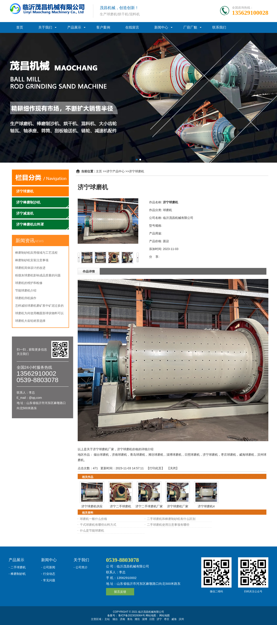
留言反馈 (120, 591)
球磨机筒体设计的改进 (30, 267)
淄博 (144, 619)
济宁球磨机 (136, 171)
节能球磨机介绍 (25, 290)
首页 (19, 27)
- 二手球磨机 (17, 567)
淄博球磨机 (174, 454)
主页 (99, 171)
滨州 (181, 619)
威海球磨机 (246, 454)
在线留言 (132, 27)
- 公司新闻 (48, 567)
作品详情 (89, 271)
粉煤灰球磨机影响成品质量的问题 (38, 275)
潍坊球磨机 (155, 454)
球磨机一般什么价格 (93, 519)
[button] (137, 159)
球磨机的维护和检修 (28, 283)
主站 (107, 619)
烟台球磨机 (101, 454)
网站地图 (164, 615)
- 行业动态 (48, 573)
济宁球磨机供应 (92, 506)
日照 (152, 619)
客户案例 (103, 27)
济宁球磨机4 (206, 506)
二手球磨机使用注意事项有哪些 (168, 524)
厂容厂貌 (190, 27)
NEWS (39, 241)
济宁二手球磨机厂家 (149, 506)
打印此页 (155, 468)
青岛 (129, 619)
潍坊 (137, 619)
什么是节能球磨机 (92, 530)
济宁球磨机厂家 (177, 506)
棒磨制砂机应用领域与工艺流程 (36, 252)
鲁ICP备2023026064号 (131, 615)
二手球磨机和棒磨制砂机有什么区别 (171, 519)
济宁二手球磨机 (120, 506)
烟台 (115, 619)
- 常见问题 (48, 580)
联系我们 (219, 27)
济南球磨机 (119, 454)
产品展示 (74, 27)
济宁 (159, 619)
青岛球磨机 (137, 454)
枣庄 (166, 619)
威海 (174, 619)
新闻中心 (161, 27)
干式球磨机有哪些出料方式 (98, 524)
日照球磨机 (192, 454)
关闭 (173, 468)
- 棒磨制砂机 (17, 573)
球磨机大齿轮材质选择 (30, 320)
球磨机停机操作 (25, 298)
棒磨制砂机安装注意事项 (31, 260)
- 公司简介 (81, 567)
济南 (122, 619)
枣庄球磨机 (228, 454)
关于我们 (45, 27)
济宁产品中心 (115, 171)
